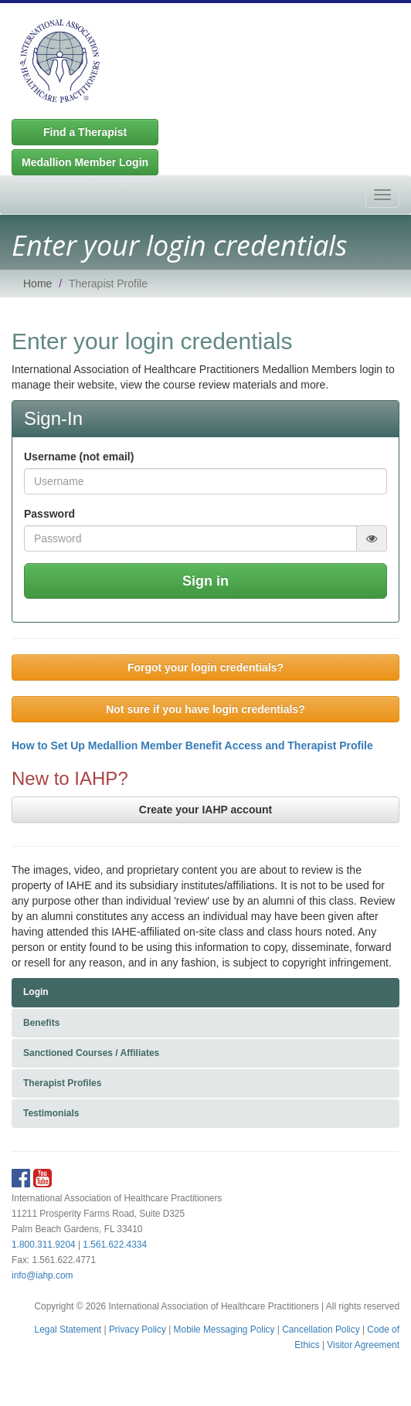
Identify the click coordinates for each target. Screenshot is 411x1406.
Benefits (41, 1022)
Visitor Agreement (363, 1345)
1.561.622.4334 (115, 1244)
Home (37, 283)
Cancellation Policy (320, 1329)
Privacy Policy (137, 1329)
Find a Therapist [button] (85, 132)
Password (49, 514)
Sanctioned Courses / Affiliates (91, 1053)
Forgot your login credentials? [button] (205, 667)
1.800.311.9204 (44, 1244)
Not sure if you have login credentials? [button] (205, 709)
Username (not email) (79, 456)
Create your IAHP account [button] (205, 809)
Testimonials (51, 1113)
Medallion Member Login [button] (85, 162)
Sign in (205, 581)
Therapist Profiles (62, 1083)
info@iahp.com (42, 1275)
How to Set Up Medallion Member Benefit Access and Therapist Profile (192, 745)
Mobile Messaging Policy (224, 1329)
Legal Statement (68, 1329)
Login (36, 992)
